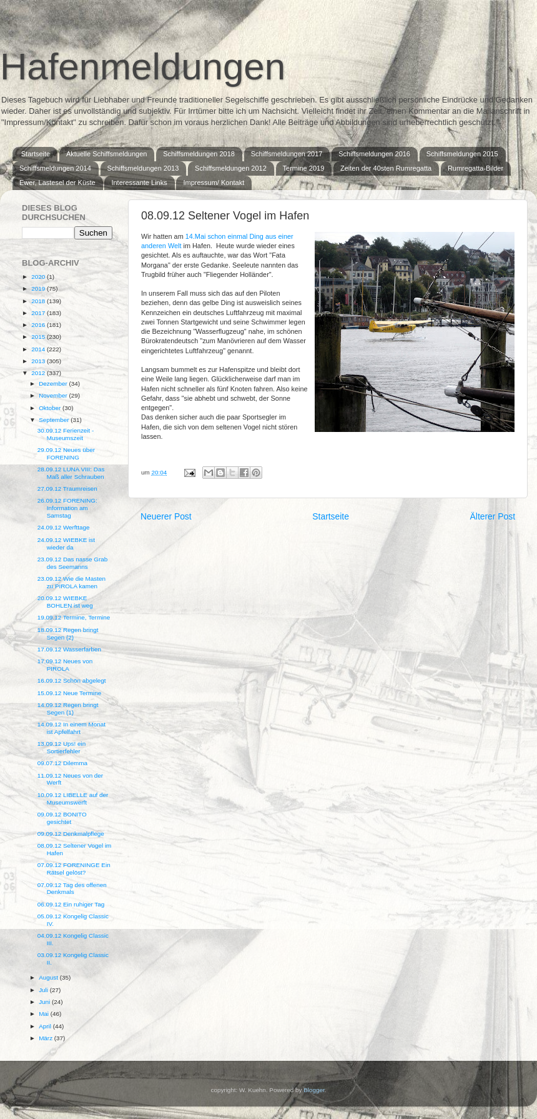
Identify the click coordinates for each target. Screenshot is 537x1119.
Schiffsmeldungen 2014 (55, 168)
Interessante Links (139, 182)
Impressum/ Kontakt (213, 182)
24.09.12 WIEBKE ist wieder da (66, 543)
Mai (45, 1013)
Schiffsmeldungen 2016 (374, 154)
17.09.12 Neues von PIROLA (64, 665)
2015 (39, 336)
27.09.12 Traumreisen (67, 488)
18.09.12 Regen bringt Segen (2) (68, 633)
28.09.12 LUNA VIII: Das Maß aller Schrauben (71, 473)
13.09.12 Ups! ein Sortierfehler (61, 747)
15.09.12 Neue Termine (69, 693)
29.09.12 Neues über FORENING (66, 453)
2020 (39, 276)
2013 (39, 361)
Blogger (314, 1089)
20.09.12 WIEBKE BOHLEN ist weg (65, 602)
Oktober (50, 407)
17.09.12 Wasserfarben (69, 649)
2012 (39, 372)
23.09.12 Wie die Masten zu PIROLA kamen (71, 582)
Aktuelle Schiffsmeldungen (106, 154)
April (46, 1026)
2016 (39, 324)
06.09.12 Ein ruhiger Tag (70, 904)
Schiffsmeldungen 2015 (462, 154)
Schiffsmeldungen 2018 (199, 154)
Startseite (35, 154)
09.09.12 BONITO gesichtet (62, 818)
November (54, 395)
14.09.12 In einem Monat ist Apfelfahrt (71, 728)
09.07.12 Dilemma (62, 763)
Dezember (54, 383)
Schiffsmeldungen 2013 (143, 168)
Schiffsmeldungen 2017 (287, 154)
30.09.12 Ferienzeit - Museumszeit (65, 434)
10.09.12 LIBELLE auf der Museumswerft (73, 798)
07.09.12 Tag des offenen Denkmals (72, 888)
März (46, 1038)
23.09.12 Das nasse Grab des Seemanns (72, 563)
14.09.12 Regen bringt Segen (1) (68, 708)
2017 (39, 312)
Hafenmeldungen (142, 67)
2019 (39, 288)
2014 (39, 349)
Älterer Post (492, 516)
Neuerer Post (166, 516)
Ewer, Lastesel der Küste (57, 182)
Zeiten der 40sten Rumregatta (385, 168)
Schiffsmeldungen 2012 (231, 168)
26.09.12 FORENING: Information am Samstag (67, 508)
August (49, 977)
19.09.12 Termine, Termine (74, 617)
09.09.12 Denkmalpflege (70, 833)
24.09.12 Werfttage (63, 527)
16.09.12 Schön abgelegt (71, 680)
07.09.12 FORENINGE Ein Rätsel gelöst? (74, 868)
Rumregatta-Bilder (475, 168)
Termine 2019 (304, 168)
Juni (45, 1001)
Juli (44, 989)
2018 (39, 301)
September (55, 419)
